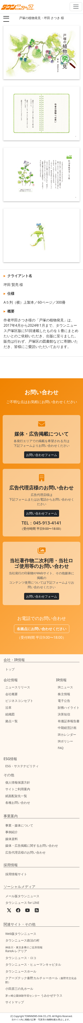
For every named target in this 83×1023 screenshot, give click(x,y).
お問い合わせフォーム (41, 455)
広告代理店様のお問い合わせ (25, 852)
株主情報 (64, 694)
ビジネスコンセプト (19, 701)
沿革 (8, 707)
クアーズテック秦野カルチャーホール (41, 980)
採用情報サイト (16, 874)
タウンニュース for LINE (22, 903)
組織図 (10, 714)
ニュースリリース (17, 687)
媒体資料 (11, 839)
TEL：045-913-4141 (41, 523)
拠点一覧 (11, 721)
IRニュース (65, 687)
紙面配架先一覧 (16, 796)
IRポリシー (65, 741)
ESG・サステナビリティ (22, 766)
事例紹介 (11, 832)
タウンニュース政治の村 (22, 940)
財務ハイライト (68, 707)
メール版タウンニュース (22, 896)
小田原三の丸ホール (19, 988)
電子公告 (64, 701)
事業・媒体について (19, 825)
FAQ (61, 748)
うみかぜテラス (33, 995)
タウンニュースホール (20, 971)
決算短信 (64, 714)
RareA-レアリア (23, 949)
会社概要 (11, 694)
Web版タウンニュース (20, 934)
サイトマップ (14, 1002)
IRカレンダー (67, 734)
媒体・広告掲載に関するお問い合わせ (31, 845)
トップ (10, 669)
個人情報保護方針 (17, 782)
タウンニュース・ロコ (20, 958)
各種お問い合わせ (17, 802)
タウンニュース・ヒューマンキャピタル (33, 964)
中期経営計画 (67, 728)
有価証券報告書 (68, 721)
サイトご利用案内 (17, 789)
